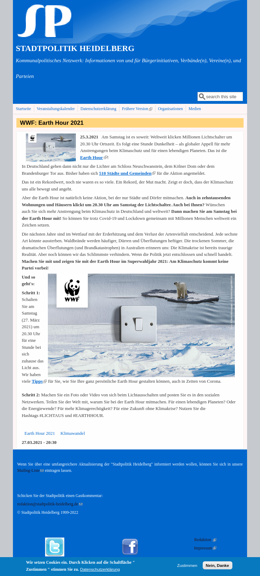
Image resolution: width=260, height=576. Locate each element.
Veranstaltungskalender (56, 109)
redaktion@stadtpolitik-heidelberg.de (49, 504)
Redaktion (205, 540)
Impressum (205, 548)
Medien (195, 109)
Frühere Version (138, 108)
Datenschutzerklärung (98, 109)
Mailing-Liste (30, 470)
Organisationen (170, 109)
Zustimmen (187, 566)
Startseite (23, 109)
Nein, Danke (217, 566)
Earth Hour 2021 (39, 433)
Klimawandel (72, 433)
